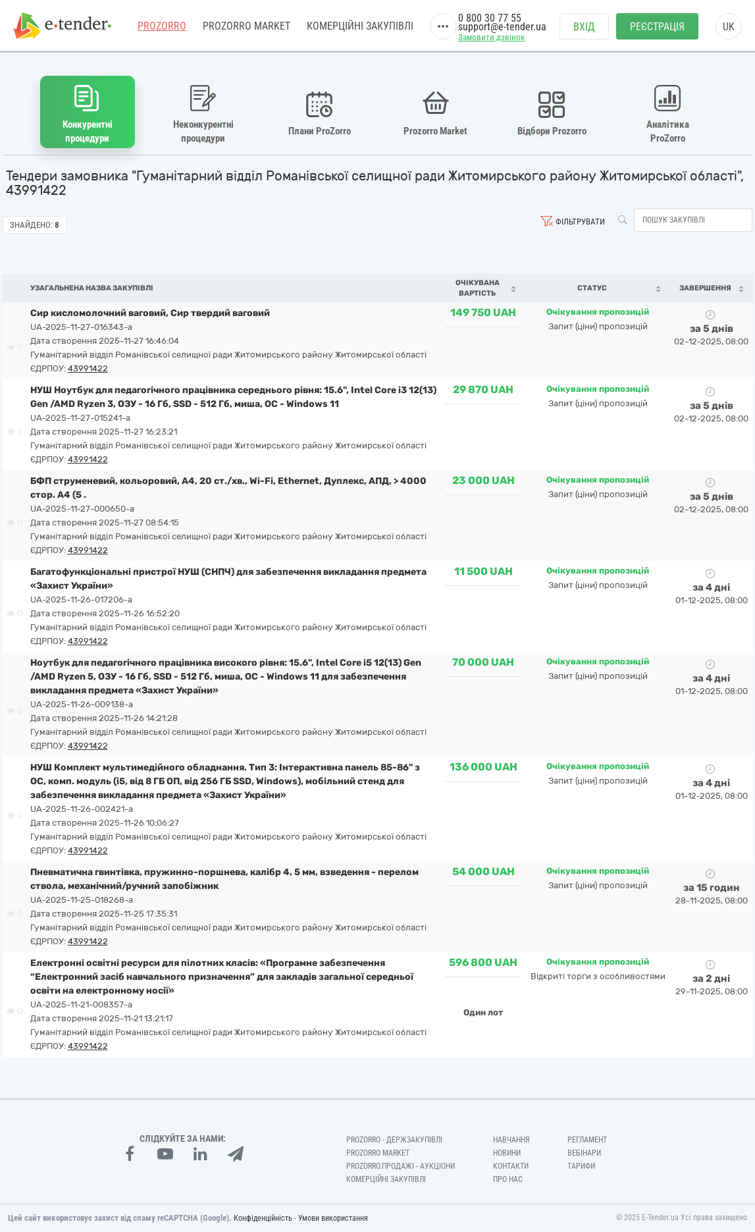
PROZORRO (162, 26)
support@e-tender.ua (502, 26)
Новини (507, 1153)
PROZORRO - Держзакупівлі (394, 1139)
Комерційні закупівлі (360, 26)
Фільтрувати (580, 222)
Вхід (584, 26)
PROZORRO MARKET (246, 26)
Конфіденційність (263, 1218)
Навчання (511, 1139)
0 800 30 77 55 (489, 18)
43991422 (88, 368)
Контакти (511, 1166)
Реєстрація (657, 26)
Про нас (508, 1179)
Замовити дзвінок (491, 37)
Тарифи (581, 1166)
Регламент (587, 1139)
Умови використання (333, 1218)
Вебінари (584, 1153)
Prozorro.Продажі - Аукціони (400, 1166)
